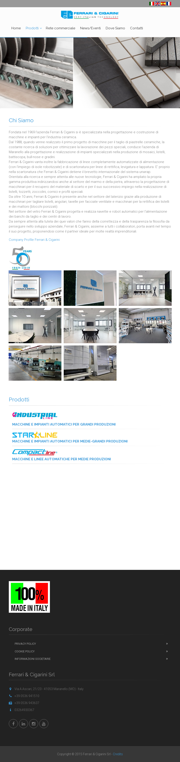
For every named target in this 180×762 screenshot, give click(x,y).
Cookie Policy (25, 651)
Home (16, 28)
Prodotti (32, 28)
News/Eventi (90, 28)
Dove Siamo (115, 28)
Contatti (136, 28)
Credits (118, 754)
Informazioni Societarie (33, 659)
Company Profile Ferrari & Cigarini (34, 240)
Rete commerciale (60, 28)
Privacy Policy (25, 643)
